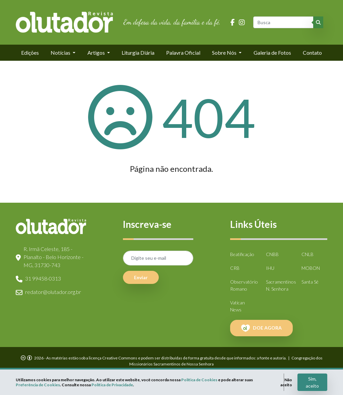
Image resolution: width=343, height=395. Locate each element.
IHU (270, 268)
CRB (234, 268)
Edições (30, 52)
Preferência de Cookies (38, 384)
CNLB (307, 254)
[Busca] (283, 22)
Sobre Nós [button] (224, 52)
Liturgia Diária (138, 52)
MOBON (310, 268)
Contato (312, 52)
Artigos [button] (96, 52)
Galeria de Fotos (272, 52)
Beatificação (242, 254)
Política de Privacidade (112, 384)
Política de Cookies (199, 379)
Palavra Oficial (183, 52)
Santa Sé (310, 282)
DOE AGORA (261, 328)
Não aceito (286, 382)
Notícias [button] (61, 52)
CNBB (272, 254)
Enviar (141, 277)
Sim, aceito (312, 382)
